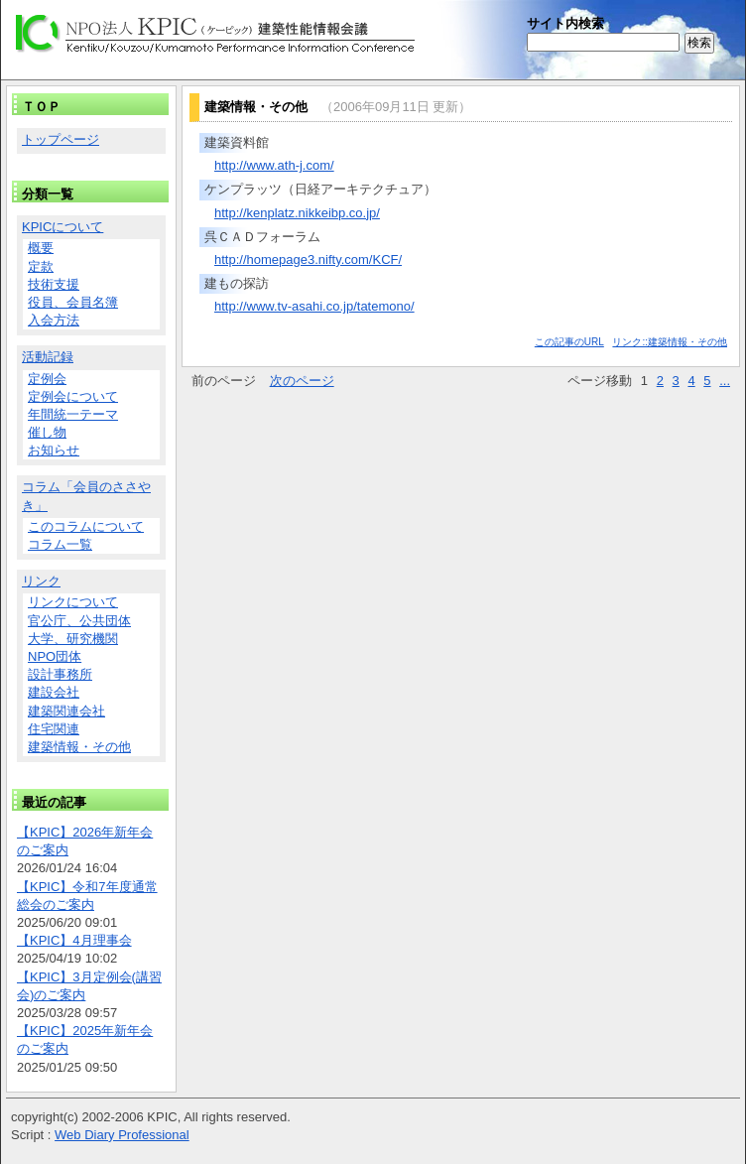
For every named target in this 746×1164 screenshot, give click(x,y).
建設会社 (53, 692)
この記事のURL (569, 341)
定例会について (73, 396)
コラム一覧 (60, 544)
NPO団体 (54, 656)
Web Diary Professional (122, 1134)
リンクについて (73, 601)
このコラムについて (86, 526)
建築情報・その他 (79, 746)
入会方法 (53, 320)
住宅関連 (53, 728)
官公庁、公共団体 (79, 620)
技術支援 (53, 284)
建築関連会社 (66, 711)
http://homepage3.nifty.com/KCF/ (308, 259)
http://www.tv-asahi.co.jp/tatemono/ (314, 306)
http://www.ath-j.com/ (274, 165)
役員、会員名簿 (73, 302)
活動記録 (47, 356)
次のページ (302, 380)
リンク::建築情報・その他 (669, 341)
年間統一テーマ (73, 414)
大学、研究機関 (73, 638)
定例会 (47, 378)
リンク (41, 581)
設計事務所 (60, 674)
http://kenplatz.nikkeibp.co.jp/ (297, 212)
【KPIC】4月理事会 (74, 940)
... (724, 380)
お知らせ (53, 450)
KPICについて (62, 226)
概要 (41, 247)
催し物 (47, 432)
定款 (41, 266)
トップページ (60, 139)
